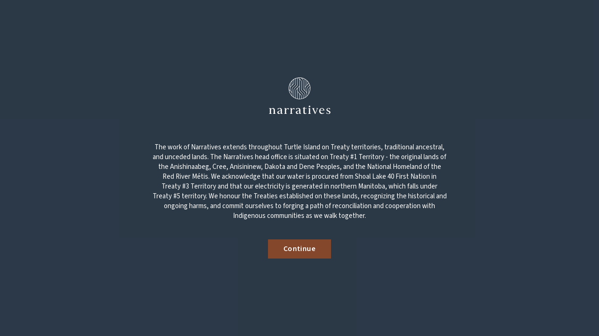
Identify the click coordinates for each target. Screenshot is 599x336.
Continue (299, 249)
